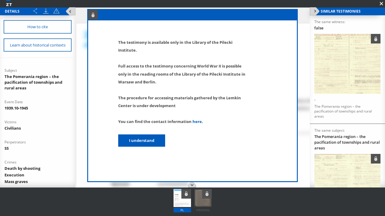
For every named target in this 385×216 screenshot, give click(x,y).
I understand (141, 140)
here (197, 121)
